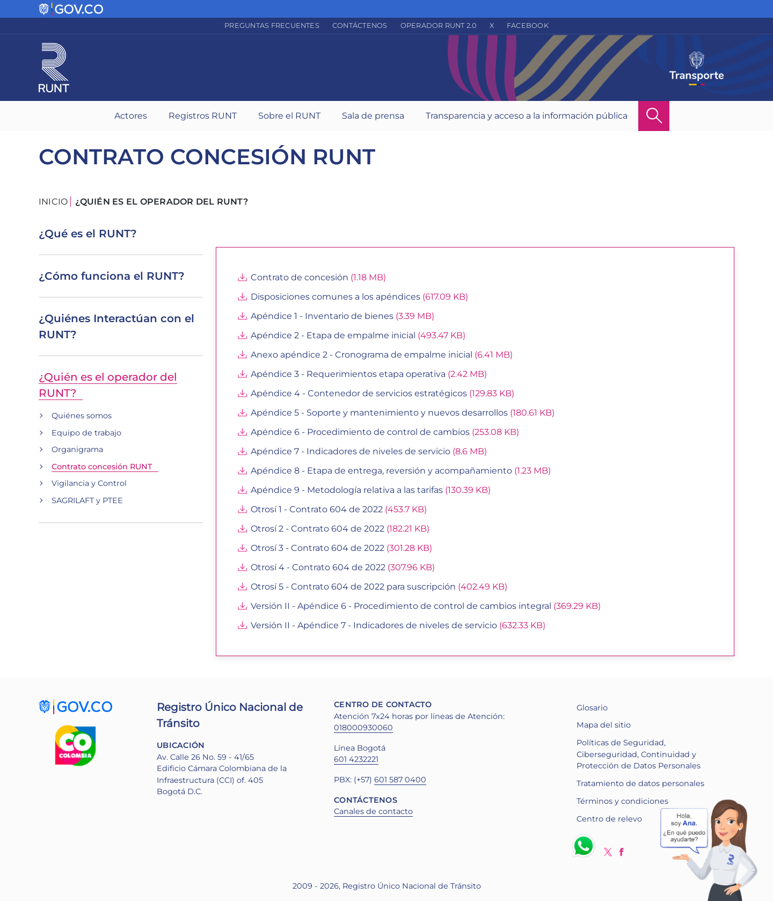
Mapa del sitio (604, 725)
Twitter (608, 852)
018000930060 (363, 727)
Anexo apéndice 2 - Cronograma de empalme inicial (361, 355)
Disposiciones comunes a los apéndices (335, 297)
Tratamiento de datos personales (640, 783)
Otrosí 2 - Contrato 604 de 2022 (317, 529)
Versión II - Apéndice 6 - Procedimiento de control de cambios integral (401, 606)
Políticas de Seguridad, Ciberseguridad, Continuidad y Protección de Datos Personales (639, 754)
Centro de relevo (609, 819)
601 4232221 (356, 759)
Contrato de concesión (299, 277)
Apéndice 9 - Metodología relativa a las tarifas (347, 490)
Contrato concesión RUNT (102, 466)
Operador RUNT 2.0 (438, 25)
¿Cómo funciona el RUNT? (112, 276)
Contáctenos (360, 25)
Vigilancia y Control (89, 483)
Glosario (592, 708)
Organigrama (77, 449)
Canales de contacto (373, 811)
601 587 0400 (400, 779)
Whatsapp (585, 845)
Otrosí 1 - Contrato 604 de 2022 (317, 509)
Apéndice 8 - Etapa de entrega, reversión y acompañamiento (381, 471)
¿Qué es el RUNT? (88, 233)
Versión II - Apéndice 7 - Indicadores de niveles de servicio (374, 625)
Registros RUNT (203, 116)
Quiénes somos (82, 415)
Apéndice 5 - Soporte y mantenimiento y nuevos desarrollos (379, 413)
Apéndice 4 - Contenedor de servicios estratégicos (359, 393)
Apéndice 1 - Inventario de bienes (322, 316)
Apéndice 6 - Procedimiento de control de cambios (360, 432)
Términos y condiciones (622, 801)
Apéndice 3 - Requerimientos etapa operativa (348, 374)
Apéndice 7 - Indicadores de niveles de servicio (350, 451)
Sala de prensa (373, 116)
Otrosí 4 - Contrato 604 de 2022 (318, 567)
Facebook (528, 25)
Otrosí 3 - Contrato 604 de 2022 (317, 548)
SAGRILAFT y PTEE (87, 500)
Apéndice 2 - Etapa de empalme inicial (333, 335)
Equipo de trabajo (86, 433)
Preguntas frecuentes (271, 25)
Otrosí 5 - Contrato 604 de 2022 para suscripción (353, 587)
